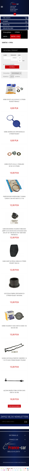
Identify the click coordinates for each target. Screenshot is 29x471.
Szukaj (12, 67)
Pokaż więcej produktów (14, 406)
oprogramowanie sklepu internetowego (12, 462)
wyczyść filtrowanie (8, 64)
